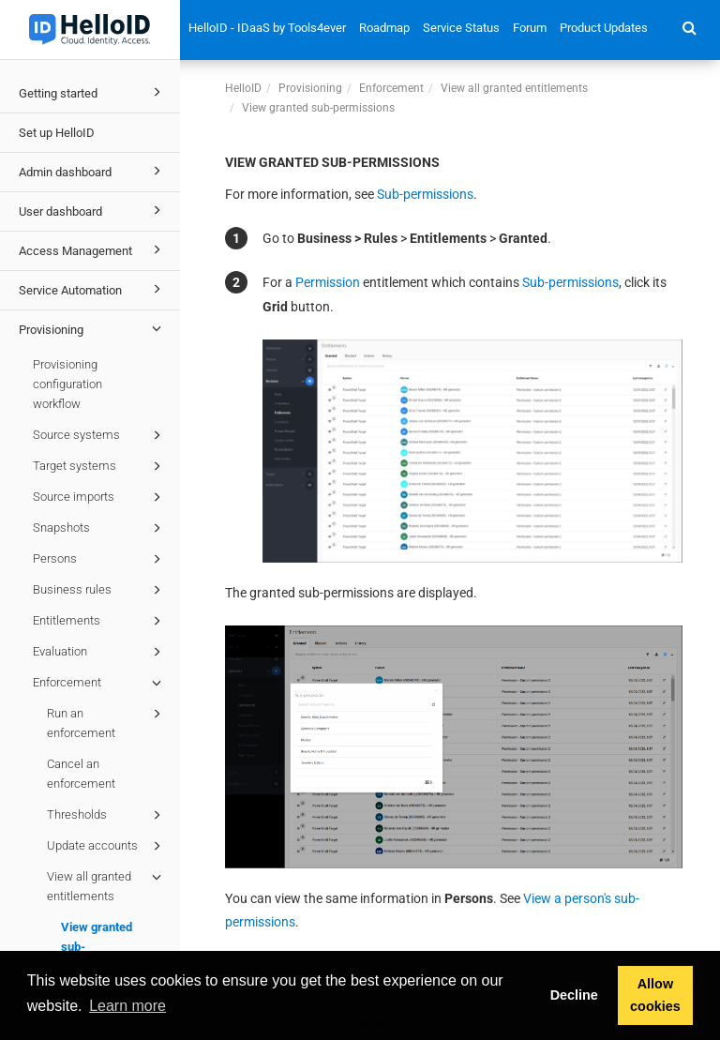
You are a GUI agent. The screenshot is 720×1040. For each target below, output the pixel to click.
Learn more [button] (127, 1006)
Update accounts (107, 846)
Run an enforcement (107, 721)
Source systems (100, 435)
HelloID (243, 88)
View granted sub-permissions (96, 946)
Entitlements (100, 620)
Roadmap (384, 28)
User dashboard (93, 210)
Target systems (100, 466)
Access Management (93, 249)
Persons (100, 559)
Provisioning (93, 328)
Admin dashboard (93, 170)
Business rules (100, 590)
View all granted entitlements (107, 885)
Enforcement (100, 682)
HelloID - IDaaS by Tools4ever (267, 28)
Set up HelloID (57, 133)
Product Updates (604, 28)
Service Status (461, 28)
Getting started (93, 92)
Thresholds (107, 815)
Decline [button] (574, 994)
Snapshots (100, 528)
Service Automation (93, 289)
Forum (530, 28)
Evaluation (100, 651)
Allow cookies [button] (655, 995)
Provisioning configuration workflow (67, 384)
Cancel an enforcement (81, 774)
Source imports (100, 497)
